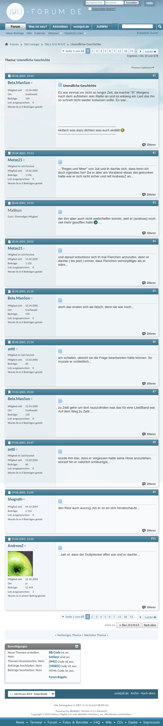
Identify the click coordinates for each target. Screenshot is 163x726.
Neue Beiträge (15, 33)
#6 (154, 341)
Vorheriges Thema (69, 635)
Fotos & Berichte (75, 722)
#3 (154, 202)
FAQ (97, 722)
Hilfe (149, 3)
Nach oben (150, 625)
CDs (120, 722)
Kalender (39, 33)
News (20, 722)
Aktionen (53, 33)
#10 (153, 538)
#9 (154, 492)
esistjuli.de (81, 26)
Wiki (109, 722)
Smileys (54, 657)
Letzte (151, 51)
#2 (154, 153)
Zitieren (149, 144)
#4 (154, 241)
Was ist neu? (38, 26)
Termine (36, 722)
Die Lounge (31, 44)
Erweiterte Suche (147, 32)
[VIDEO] (54, 666)
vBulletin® (75, 711)
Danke (133, 722)
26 (125, 51)
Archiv (135, 693)
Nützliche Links (73, 33)
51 (131, 51)
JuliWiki (102, 26)
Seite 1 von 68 (75, 51)
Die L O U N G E (55, 44)
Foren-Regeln (58, 677)
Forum (15, 26)
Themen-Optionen (141, 67)
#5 (154, 291)
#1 (154, 75)
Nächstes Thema (95, 635)
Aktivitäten (60, 26)
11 (119, 51)
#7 (154, 391)
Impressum (151, 722)
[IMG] (53, 661)
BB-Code (54, 652)
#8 (154, 442)
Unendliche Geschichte (33, 60)
